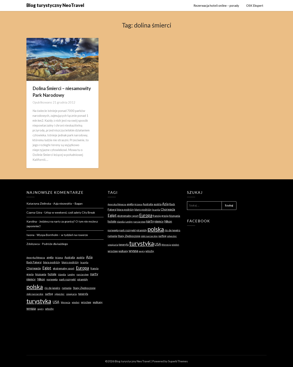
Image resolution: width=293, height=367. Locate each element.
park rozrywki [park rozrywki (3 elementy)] (67, 279)
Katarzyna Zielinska (38, 203)
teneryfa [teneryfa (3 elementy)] (83, 293)
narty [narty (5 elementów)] (94, 274)
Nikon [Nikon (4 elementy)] (41, 279)
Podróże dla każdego (55, 244)
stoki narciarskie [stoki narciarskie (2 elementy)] (34, 294)
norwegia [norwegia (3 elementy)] (52, 279)
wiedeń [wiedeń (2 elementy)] (75, 302)
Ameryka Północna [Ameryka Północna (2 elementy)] (35, 257)
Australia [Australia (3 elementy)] (70, 257)
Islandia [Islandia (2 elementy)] (62, 274)
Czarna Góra (34, 212)
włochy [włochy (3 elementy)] (49, 308)
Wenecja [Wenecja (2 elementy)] (65, 302)
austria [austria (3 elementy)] (80, 257)
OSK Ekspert (254, 5)
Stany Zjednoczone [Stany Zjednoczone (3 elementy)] (84, 288)
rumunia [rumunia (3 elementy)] (66, 288)
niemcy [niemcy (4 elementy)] (31, 279)
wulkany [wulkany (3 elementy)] (98, 302)
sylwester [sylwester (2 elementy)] (60, 294)
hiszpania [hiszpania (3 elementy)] (40, 274)
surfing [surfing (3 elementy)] (49, 293)
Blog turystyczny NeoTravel (55, 5)
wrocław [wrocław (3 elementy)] (86, 302)
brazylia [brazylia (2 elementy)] (84, 262)
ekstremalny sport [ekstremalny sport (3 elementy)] (63, 268)
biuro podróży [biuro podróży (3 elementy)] (70, 262)
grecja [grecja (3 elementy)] (30, 274)
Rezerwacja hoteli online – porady (216, 5)
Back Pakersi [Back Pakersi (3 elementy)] (34, 262)
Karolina (31, 221)
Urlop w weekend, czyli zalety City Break (69, 212)
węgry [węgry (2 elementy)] (40, 308)
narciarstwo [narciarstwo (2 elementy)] (83, 274)
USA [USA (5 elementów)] (56, 302)
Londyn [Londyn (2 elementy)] (71, 274)
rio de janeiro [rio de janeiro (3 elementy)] (52, 288)
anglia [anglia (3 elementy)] (50, 257)
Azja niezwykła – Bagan (68, 203)
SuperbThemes (178, 361)
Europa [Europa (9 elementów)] (82, 267)
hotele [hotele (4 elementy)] (52, 274)
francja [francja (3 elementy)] (94, 268)
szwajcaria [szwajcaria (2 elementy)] (71, 294)
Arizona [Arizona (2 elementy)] (59, 257)
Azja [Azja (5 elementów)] (89, 257)
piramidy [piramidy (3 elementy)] (82, 279)
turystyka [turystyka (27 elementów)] (38, 300)
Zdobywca (33, 244)
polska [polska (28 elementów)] (34, 286)
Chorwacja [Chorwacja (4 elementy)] (33, 268)
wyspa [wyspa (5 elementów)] (31, 308)
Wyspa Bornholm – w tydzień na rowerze (62, 235)
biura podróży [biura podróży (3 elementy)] (51, 262)
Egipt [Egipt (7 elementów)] (46, 268)
